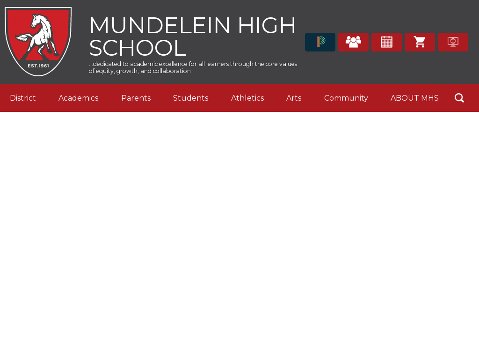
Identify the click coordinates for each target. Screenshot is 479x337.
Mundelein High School (193, 35)
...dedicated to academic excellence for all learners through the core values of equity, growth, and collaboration (193, 67)
